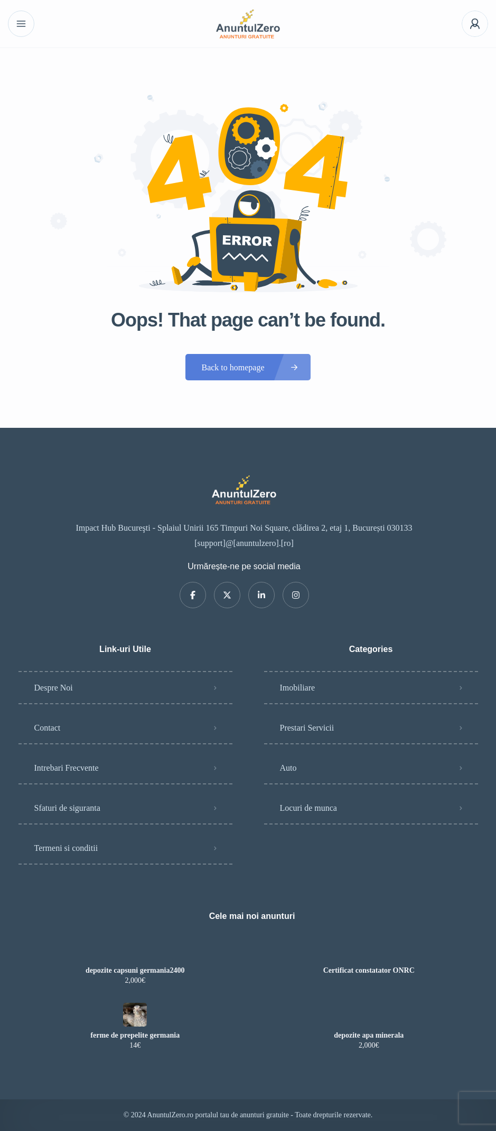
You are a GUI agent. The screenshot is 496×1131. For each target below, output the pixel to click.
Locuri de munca (308, 807)
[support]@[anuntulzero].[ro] (244, 543)
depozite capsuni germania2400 (135, 970)
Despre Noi (53, 687)
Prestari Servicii (307, 727)
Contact (47, 727)
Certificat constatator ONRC (369, 970)
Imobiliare (297, 687)
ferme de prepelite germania (135, 1035)
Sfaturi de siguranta (67, 807)
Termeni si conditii (66, 848)
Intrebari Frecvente (66, 767)
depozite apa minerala (369, 1035)
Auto (288, 767)
